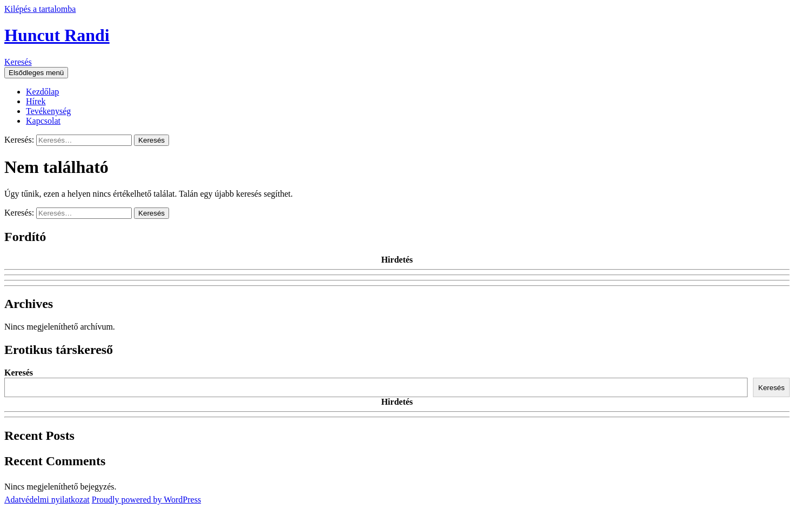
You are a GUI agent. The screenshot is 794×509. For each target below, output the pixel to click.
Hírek (35, 101)
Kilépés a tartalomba (40, 9)
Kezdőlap (42, 91)
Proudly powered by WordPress (146, 499)
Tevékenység (48, 111)
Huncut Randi (57, 35)
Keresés (18, 61)
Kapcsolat (43, 120)
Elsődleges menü (36, 73)
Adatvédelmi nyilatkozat (47, 499)
